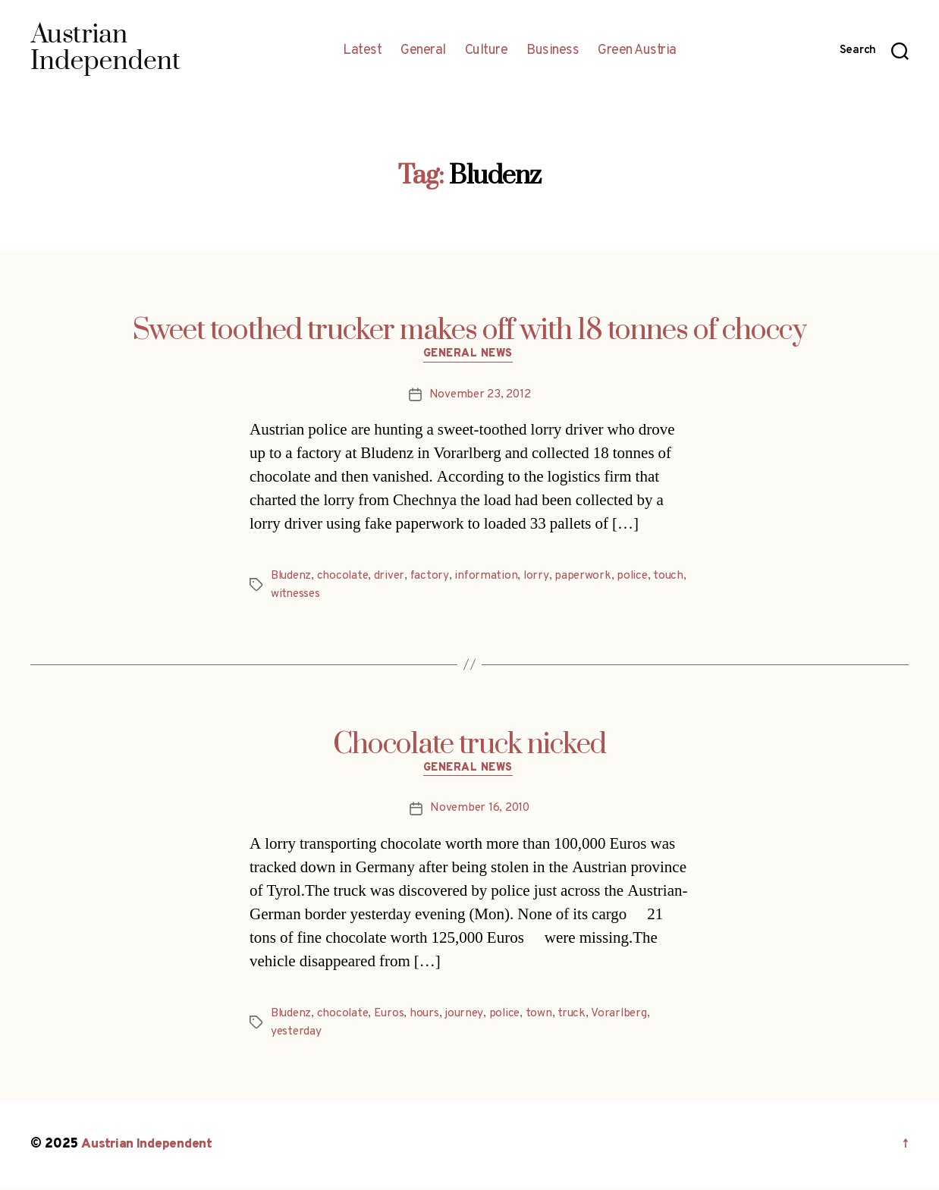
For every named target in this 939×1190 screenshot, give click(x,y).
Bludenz (292, 577)
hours (429, 1016)
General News (470, 356)
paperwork (588, 577)
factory (434, 577)
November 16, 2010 (479, 811)
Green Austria (637, 50)
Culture (486, 50)
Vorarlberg (626, 1016)
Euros (393, 1016)
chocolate (345, 577)
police (639, 577)
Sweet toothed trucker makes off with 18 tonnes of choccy (469, 330)
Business (552, 50)
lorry (541, 577)
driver (393, 577)
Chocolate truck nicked (469, 745)
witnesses (332, 595)
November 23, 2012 (479, 395)
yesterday (297, 1034)
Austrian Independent (148, 1147)
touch (286, 595)
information (491, 577)
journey (469, 1016)
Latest (362, 50)
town (545, 1016)
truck (579, 1016)
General (423, 50)
